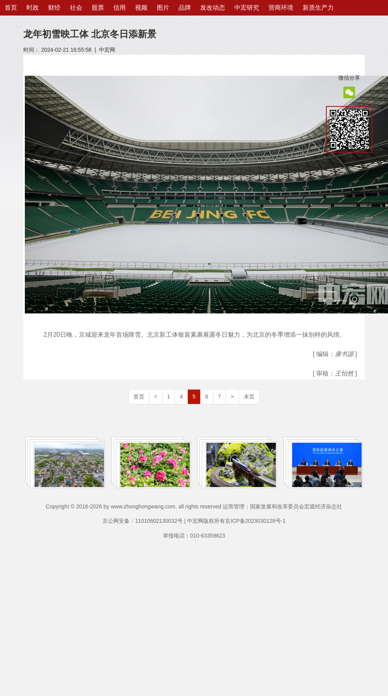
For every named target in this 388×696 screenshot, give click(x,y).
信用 (119, 7)
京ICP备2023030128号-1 (255, 521)
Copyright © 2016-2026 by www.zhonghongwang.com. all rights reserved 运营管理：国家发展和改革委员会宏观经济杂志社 (194, 506)
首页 (11, 7)
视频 (141, 7)
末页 (249, 396)
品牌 (184, 7)
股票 (98, 7)
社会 (76, 7)
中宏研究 (246, 7)
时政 (32, 7)
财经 (54, 7)
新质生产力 (318, 7)
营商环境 (280, 7)
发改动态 (212, 7)
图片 (163, 7)
